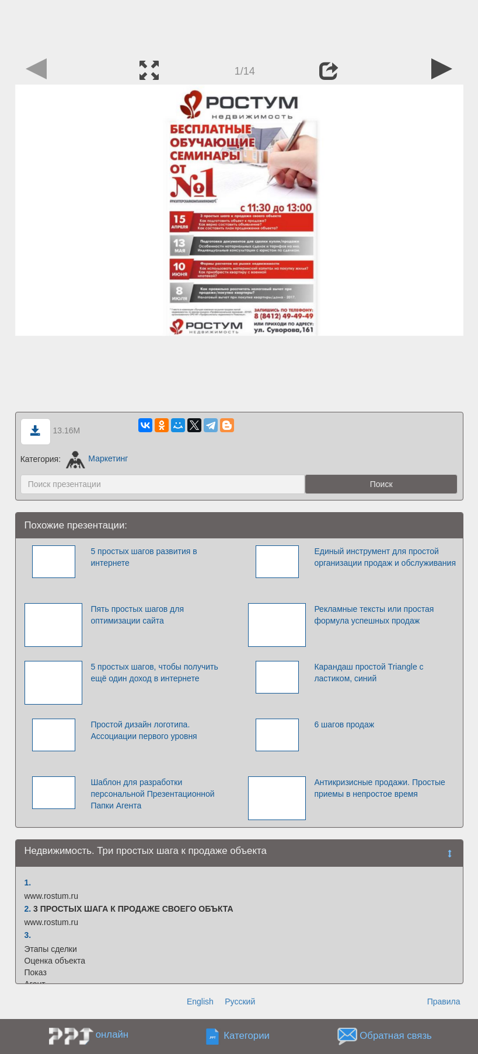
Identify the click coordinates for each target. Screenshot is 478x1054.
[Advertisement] (239, 26)
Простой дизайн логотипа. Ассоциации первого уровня (143, 730)
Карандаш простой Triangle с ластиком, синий (368, 672)
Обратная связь (396, 1035)
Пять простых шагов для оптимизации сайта (137, 614)
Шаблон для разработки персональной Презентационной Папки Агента (152, 794)
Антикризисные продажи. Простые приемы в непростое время (379, 788)
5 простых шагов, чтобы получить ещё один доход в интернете (154, 672)
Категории (247, 1035)
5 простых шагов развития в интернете (143, 557)
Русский (240, 1001)
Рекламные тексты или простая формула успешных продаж (374, 614)
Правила (443, 1001)
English (200, 1001)
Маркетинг (97, 458)
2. (28, 908)
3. (28, 935)
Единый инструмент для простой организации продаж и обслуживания (385, 557)
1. (28, 882)
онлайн (112, 1034)
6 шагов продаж (344, 724)
